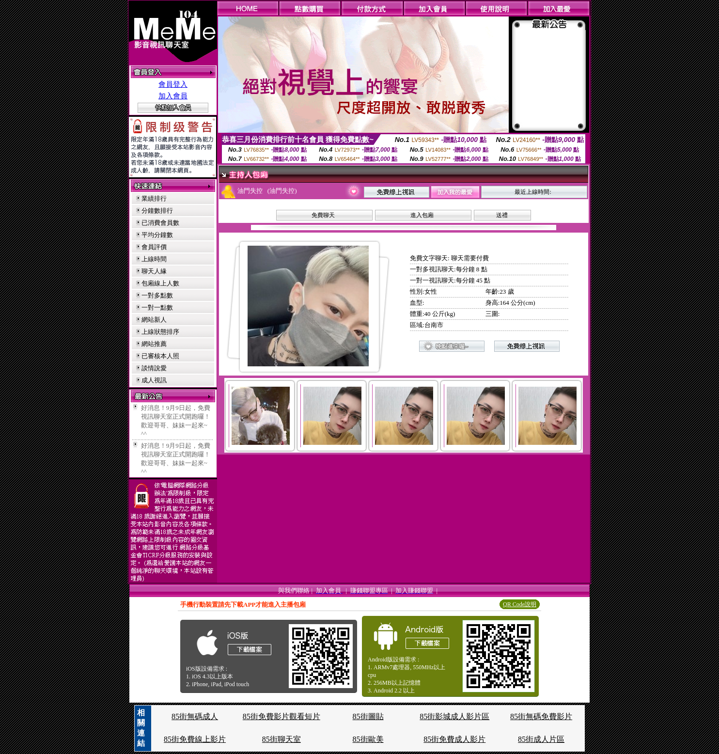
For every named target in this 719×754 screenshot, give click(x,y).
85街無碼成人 (195, 716)
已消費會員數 (160, 222)
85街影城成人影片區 (454, 716)
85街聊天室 (281, 739)
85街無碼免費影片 (541, 716)
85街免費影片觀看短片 (281, 716)
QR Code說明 (519, 604)
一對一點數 (157, 307)
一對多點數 (157, 295)
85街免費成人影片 (454, 739)
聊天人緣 (154, 271)
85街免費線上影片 (195, 739)
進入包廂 (422, 215)
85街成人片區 (541, 739)
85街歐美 (368, 739)
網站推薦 (154, 343)
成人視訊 (154, 380)
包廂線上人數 (160, 283)
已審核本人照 (160, 356)
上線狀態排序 (160, 331)
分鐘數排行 (157, 210)
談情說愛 (154, 368)
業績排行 (154, 198)
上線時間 (154, 259)
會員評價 (154, 247)
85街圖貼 (368, 716)
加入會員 (173, 96)
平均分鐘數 (157, 234)
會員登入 (173, 84)
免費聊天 (323, 215)
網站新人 (154, 319)
